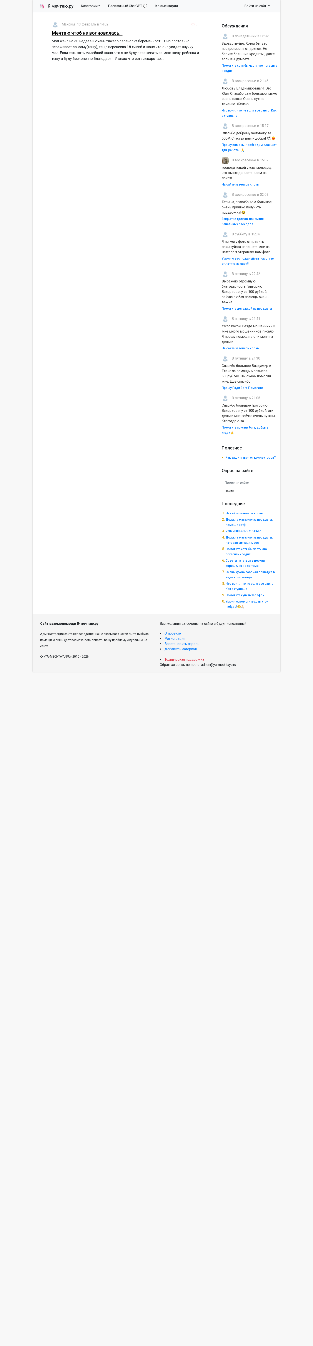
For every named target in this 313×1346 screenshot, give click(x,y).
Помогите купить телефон (245, 595)
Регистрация (175, 639)
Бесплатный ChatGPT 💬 (127, 6)
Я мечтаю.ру (56, 6)
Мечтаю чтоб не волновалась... (87, 33)
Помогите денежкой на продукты (247, 308)
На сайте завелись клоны (241, 184)
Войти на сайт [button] (255, 6)
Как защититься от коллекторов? (250, 457)
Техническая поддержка (184, 659)
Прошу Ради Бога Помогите (242, 388)
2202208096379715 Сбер (243, 531)
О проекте (173, 633)
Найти (229, 491)
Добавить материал (181, 649)
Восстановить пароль (182, 644)
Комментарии (166, 6)
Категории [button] (89, 6)
